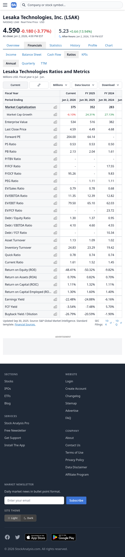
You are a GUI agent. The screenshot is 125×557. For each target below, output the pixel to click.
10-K (108, 322)
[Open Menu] (5, 5)
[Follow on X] (17, 537)
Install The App (14, 445)
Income (11, 55)
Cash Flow (54, 55)
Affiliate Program (77, 475)
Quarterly (28, 63)
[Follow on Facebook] (7, 537)
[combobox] (71, 4)
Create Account (76, 389)
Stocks (8, 381)
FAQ (68, 418)
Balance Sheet (32, 55)
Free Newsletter (15, 430)
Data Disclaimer (76, 467)
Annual (11, 63)
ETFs (7, 396)
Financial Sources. (25, 324)
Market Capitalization (20, 107)
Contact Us (73, 445)
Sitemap (71, 403)
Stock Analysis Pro (16, 423)
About (70, 438)
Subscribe (76, 500)
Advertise (72, 411)
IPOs (7, 389)
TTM (44, 63)
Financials (35, 45)
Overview (13, 45)
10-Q (118, 322)
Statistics (56, 45)
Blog (7, 403)
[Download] (110, 85)
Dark (28, 518)
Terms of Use (74, 452)
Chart (109, 45)
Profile (92, 45)
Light (13, 518)
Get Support (12, 438)
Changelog (73, 396)
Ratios (71, 55)
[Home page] (14, 5)
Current (15, 85)
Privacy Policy (75, 460)
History (75, 45)
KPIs (85, 55)
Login (69, 381)
